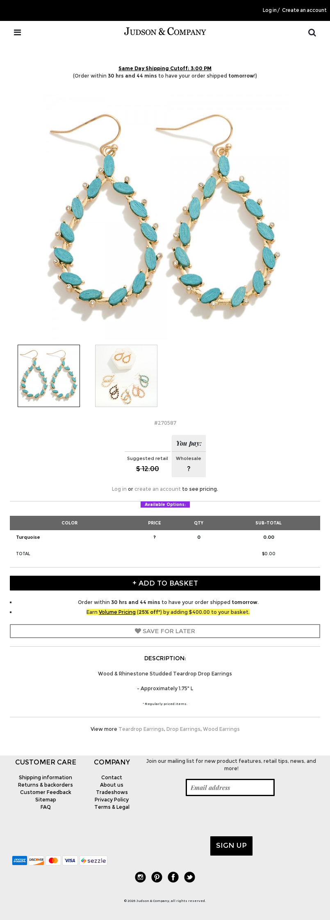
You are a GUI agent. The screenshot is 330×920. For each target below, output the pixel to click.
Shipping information (45, 777)
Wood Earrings (221, 729)
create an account (157, 489)
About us (111, 785)
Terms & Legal (112, 807)
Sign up (231, 845)
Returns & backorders (45, 785)
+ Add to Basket (165, 583)
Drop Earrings (183, 729)
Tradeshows (112, 792)
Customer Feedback (45, 792)
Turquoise (28, 537)
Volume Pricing (117, 612)
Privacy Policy (112, 799)
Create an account (304, 10)
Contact (111, 777)
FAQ (46, 807)
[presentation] (207, 816)
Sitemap (45, 799)
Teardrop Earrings (141, 729)
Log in (270, 10)
